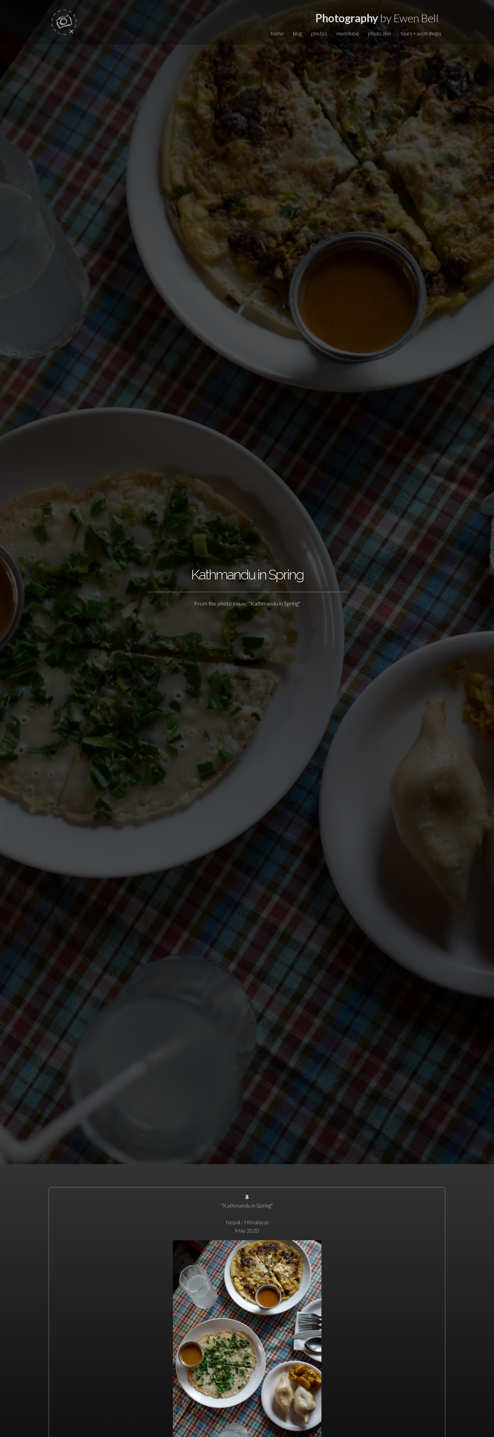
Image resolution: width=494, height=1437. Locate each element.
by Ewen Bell (377, 18)
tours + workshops (420, 33)
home (277, 33)
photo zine (379, 33)
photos (319, 33)
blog (297, 33)
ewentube (347, 33)
